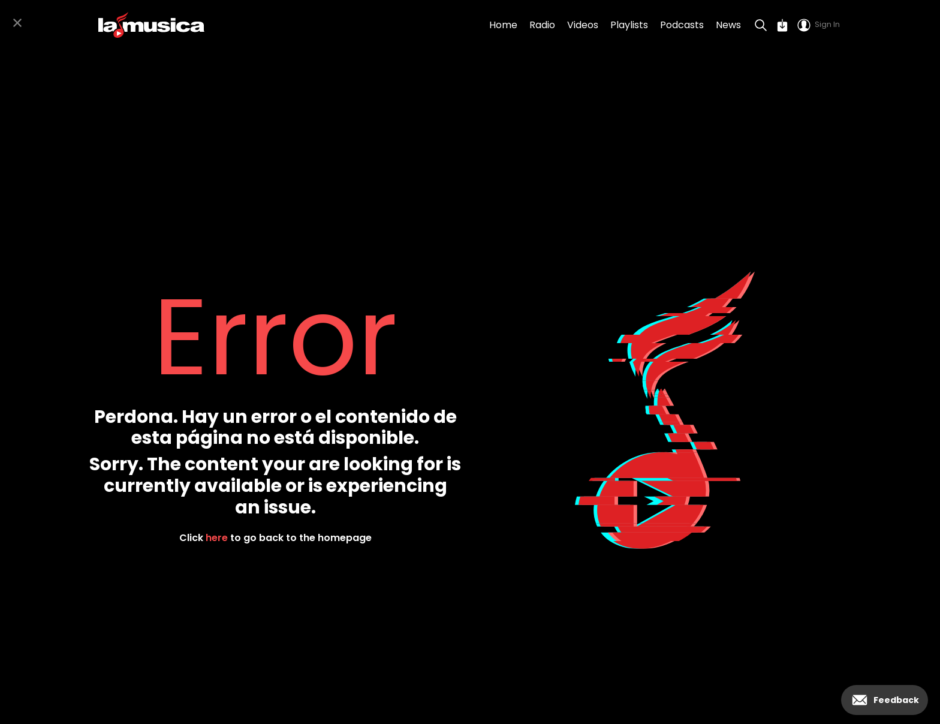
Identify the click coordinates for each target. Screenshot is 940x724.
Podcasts (682, 25)
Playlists (629, 25)
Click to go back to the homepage (275, 538)
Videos (582, 25)
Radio (542, 25)
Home (503, 25)
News (728, 25)
